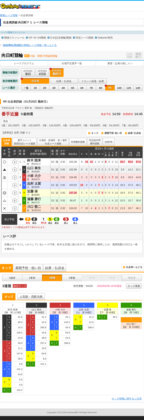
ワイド (132, 277)
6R (82, 88)
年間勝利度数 (78, 142)
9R (110, 87)
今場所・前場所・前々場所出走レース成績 (53, 142)
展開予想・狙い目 (28, 268)
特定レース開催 (84, 37)
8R (100, 88)
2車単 (32, 277)
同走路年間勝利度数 (95, 142)
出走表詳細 (6, 142)
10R (119, 88)
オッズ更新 (134, 285)
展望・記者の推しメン (120, 63)
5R (72, 88)
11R (128, 88)
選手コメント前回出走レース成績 (24, 142)
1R (35, 88)
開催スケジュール (14, 37)
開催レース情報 (9, 15)
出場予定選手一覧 (72, 63)
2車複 (72, 277)
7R (91, 88)
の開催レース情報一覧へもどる (30, 45)
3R (54, 88)
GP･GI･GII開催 (37, 37)
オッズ (94, 133)
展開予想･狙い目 (113, 133)
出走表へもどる (134, 267)
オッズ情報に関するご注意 (127, 398)
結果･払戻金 (134, 133)
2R (44, 88)
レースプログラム (24, 63)
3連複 (52, 277)
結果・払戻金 (63, 81)
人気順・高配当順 (31, 296)
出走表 (35, 81)
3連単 (12, 277)
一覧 (26, 88)
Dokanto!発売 (105, 37)
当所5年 (108, 142)
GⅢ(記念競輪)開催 (60, 37)
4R (63, 88)
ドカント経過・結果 (92, 81)
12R (138, 88)
